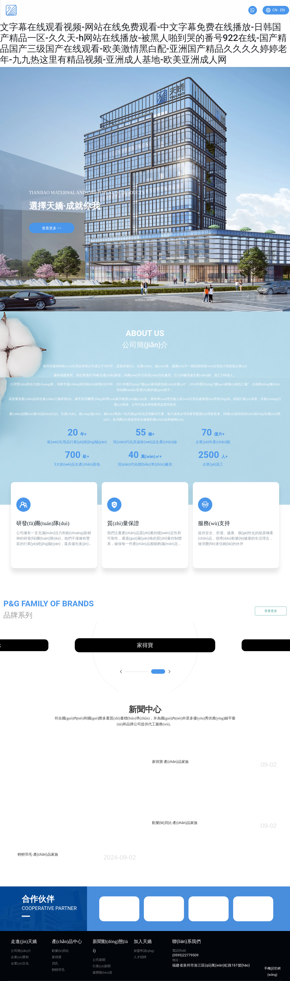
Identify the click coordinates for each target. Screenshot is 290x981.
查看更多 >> (51, 229)
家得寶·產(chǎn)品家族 (173, 761)
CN (268, 10)
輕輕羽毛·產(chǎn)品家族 (38, 907)
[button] (29, 299)
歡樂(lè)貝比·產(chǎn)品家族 (178, 848)
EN (275, 10)
